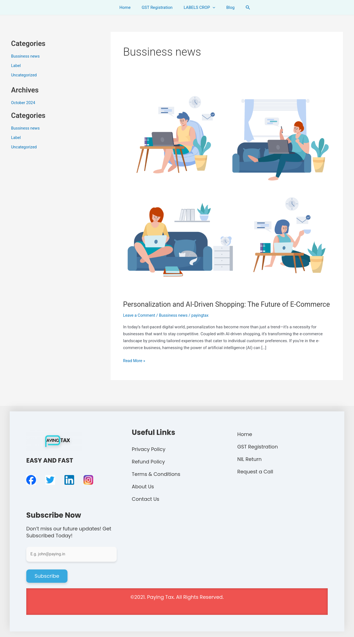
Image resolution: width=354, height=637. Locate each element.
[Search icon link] (242, 7)
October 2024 (23, 102)
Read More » (134, 369)
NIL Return (249, 459)
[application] (211, 7)
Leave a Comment (140, 324)
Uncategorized (24, 75)
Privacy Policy (149, 449)
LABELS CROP (198, 7)
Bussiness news (26, 56)
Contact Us (146, 499)
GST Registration (158, 7)
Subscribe (47, 575)
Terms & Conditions (156, 474)
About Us (143, 486)
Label (16, 65)
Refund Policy (148, 461)
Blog (226, 7)
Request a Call (255, 471)
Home (129, 7)
